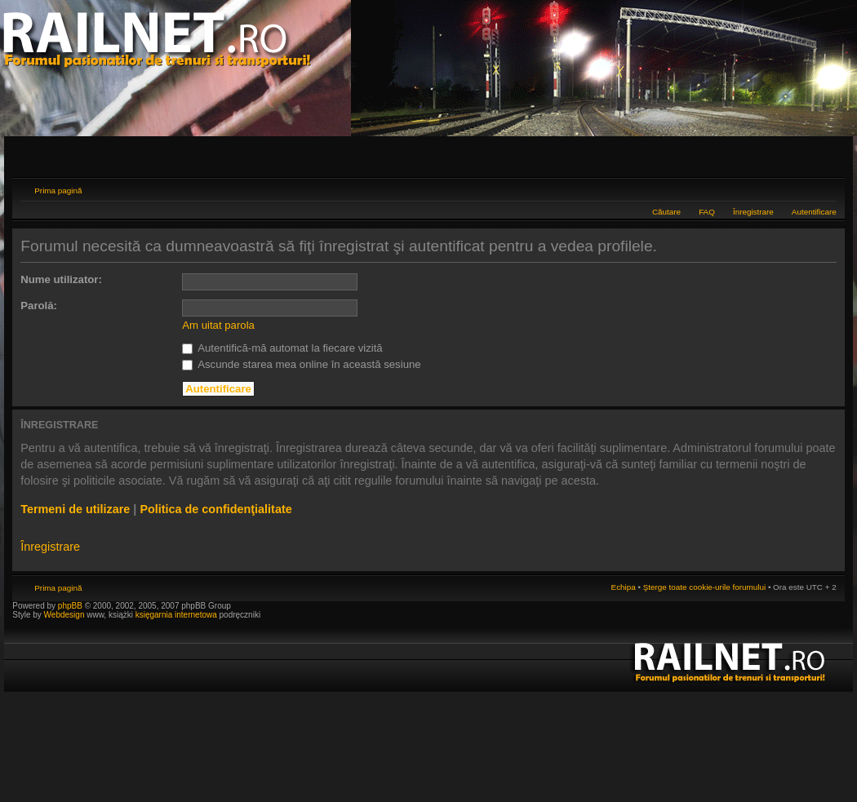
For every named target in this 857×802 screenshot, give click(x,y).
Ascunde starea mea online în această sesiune (301, 364)
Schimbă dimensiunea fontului (825, 188)
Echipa (623, 587)
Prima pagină (58, 190)
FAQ (707, 211)
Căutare (666, 211)
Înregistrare (753, 211)
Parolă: (38, 305)
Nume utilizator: (61, 279)
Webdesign (65, 614)
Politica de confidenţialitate (215, 509)
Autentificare (814, 211)
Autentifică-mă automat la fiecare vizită (282, 348)
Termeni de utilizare (75, 509)
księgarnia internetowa (176, 614)
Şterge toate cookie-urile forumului (704, 587)
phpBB (70, 605)
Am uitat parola (218, 325)
